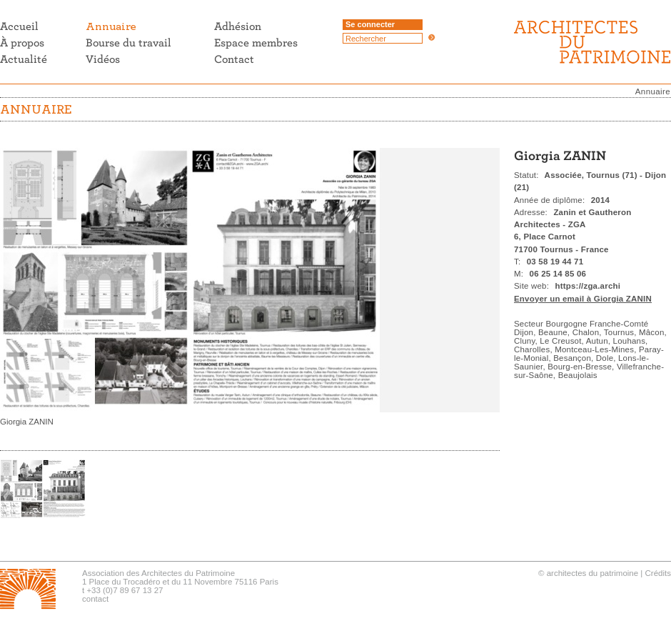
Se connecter (370, 24)
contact (95, 599)
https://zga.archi (588, 286)
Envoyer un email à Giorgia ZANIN (583, 298)
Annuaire (652, 91)
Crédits (658, 573)
